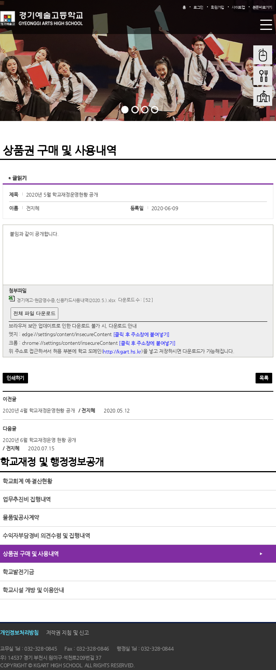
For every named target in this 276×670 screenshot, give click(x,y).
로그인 (198, 7)
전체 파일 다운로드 (34, 313)
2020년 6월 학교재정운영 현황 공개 (39, 440)
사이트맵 (238, 7)
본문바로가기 (262, 7)
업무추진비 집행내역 (27, 499)
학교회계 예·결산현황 (27, 481)
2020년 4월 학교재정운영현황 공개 (39, 410)
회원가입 (217, 7)
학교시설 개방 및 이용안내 (33, 590)
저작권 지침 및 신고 (67, 633)
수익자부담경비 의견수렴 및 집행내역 (46, 535)
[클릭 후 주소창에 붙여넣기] (141, 334)
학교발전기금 (18, 572)
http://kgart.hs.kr (122, 351)
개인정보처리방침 (19, 633)
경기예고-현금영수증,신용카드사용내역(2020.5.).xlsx (66, 300)
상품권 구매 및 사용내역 (31, 554)
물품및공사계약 (21, 517)
